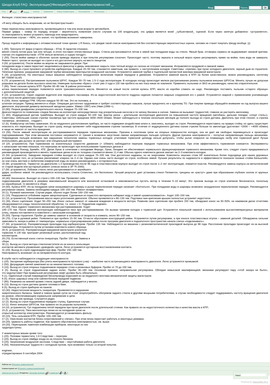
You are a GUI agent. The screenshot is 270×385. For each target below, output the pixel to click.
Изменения (48, 12)
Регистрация (99, 12)
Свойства (54, 373)
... (112, 5)
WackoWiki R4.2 (260, 382)
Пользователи (84, 12)
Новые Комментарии (65, 12)
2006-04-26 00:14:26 (10, 373)
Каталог (36, 12)
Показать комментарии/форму (31, 368)
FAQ (4, 12)
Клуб (13, 11)
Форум (25, 11)
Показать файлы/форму (23, 364)
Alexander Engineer (37, 373)
